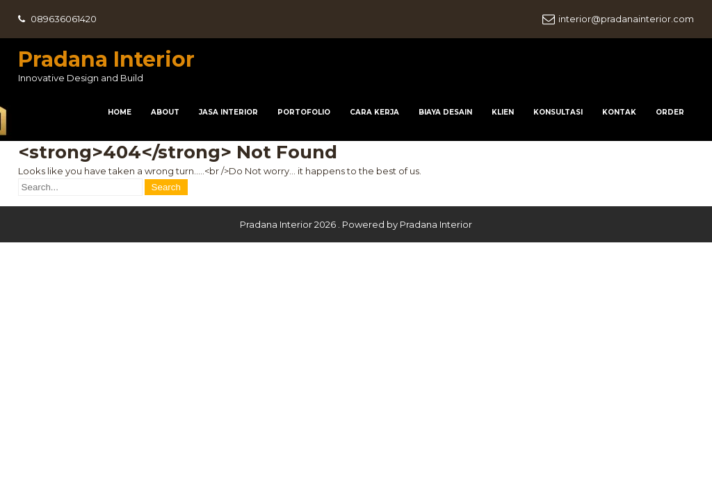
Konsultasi (558, 112)
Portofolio (303, 112)
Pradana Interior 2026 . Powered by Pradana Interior (356, 224)
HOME (119, 112)
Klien (503, 112)
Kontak (619, 112)
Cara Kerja (374, 112)
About (165, 112)
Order (670, 112)
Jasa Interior (228, 112)
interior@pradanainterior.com (626, 18)
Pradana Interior (106, 59)
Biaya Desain (445, 112)
